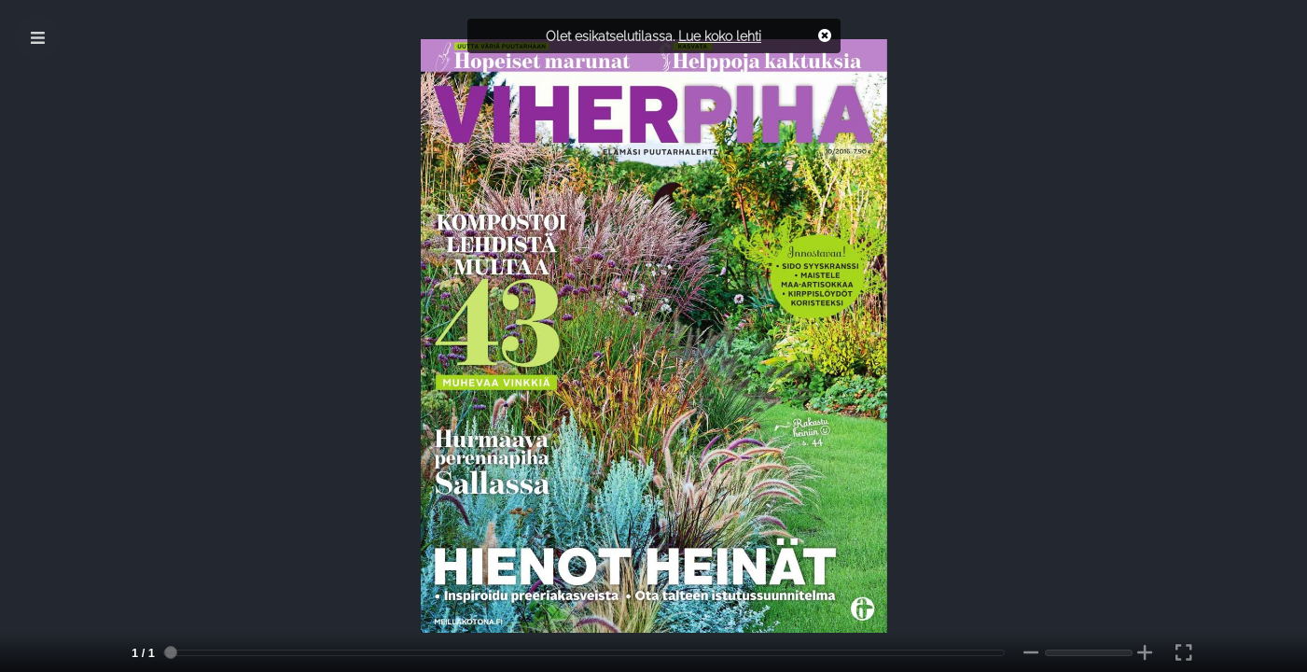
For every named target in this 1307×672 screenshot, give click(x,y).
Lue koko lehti (719, 36)
